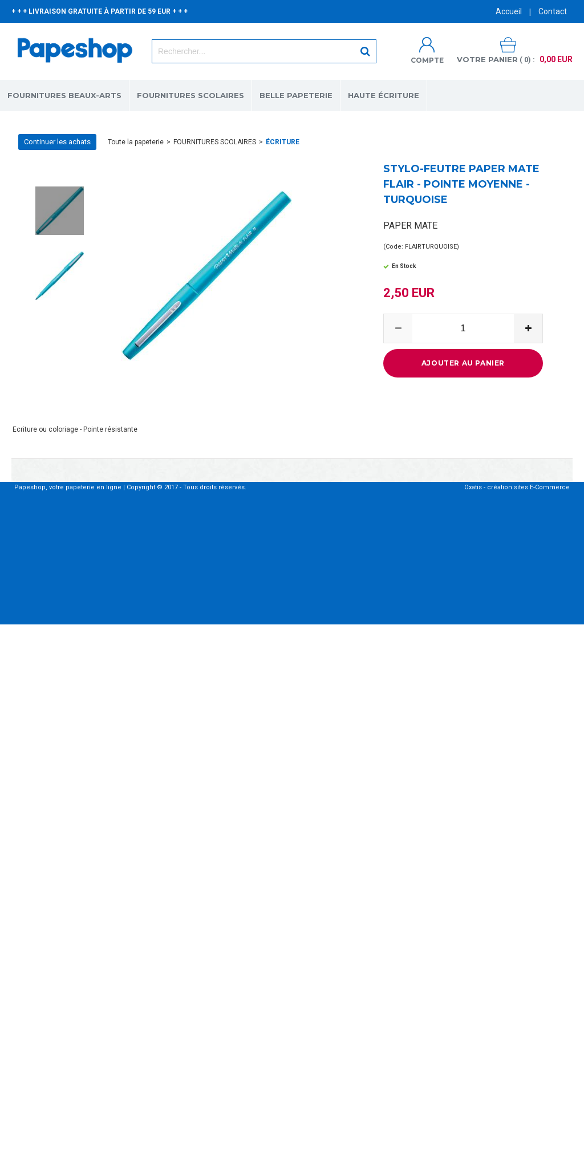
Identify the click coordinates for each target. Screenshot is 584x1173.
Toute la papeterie (136, 142)
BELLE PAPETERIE (295, 95)
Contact (552, 11)
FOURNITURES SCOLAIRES (190, 95)
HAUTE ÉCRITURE (383, 95)
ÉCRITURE (282, 142)
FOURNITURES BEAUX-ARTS (64, 95)
